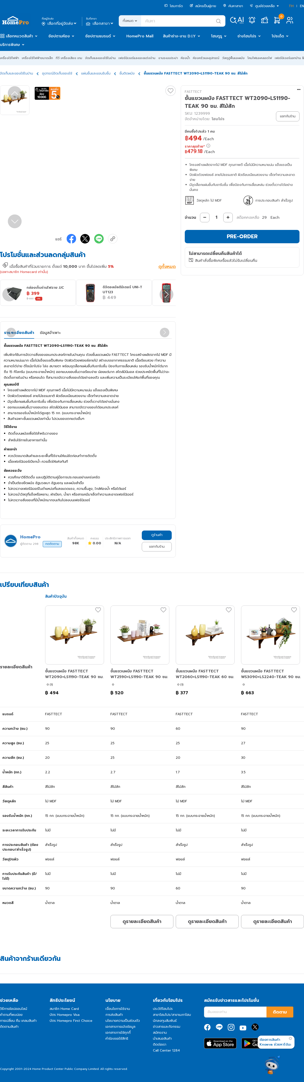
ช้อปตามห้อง (59, 36)
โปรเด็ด (278, 36)
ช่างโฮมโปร (247, 36)
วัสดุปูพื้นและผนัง (233, 58)
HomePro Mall (139, 36)
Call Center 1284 (166, 1050)
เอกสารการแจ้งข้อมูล (120, 1026)
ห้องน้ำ (185, 58)
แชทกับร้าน (157, 546)
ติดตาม (280, 1012)
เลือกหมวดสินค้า (19, 36)
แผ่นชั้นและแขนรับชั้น (95, 73)
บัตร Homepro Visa (65, 1014)
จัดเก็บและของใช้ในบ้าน (100, 58)
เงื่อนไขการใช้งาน (117, 1008)
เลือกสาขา (100, 23)
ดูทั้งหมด (167, 267)
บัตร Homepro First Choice (71, 1020)
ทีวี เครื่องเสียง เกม (69, 58)
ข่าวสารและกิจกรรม (166, 1026)
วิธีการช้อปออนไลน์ (13, 1008)
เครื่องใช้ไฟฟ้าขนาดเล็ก (37, 58)
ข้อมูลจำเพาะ (50, 333)
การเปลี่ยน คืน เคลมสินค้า (18, 1020)
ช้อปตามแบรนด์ (98, 36)
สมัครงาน (160, 1032)
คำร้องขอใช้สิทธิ (116, 1038)
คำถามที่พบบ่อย (11, 1014)
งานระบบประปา (168, 58)
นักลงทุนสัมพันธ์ (165, 1020)
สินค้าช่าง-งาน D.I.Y (179, 36)
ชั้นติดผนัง (127, 73)
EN (302, 6)
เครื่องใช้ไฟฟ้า (9, 58)
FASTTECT (193, 91)
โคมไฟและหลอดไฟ (259, 58)
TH (291, 6)
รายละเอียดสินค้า (19, 333)
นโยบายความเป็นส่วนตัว (122, 1020)
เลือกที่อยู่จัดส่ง (59, 23)
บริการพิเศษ (10, 45)
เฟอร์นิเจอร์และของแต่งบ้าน (137, 58)
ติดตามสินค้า (9, 1026)
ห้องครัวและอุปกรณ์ (206, 58)
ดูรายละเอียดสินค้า (142, 921)
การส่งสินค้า (114, 1014)
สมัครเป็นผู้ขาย (203, 6)
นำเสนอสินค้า (162, 1038)
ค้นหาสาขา (233, 6)
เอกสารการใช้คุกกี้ (118, 1032)
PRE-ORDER (242, 236)
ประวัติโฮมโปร (163, 1008)
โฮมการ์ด (173, 6)
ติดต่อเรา (159, 1044)
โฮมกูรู (216, 36)
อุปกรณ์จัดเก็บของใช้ (57, 73)
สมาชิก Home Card (64, 1008)
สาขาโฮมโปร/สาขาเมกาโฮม (172, 1014)
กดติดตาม (52, 544)
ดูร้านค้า (156, 534)
